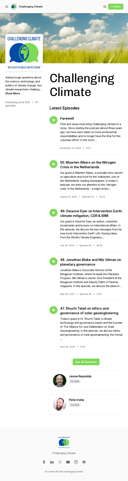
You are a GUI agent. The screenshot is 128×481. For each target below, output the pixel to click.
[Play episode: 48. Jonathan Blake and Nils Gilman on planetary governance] (54, 261)
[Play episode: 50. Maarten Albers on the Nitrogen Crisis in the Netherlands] (54, 164)
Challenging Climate (31, 6)
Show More (12, 93)
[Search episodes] (105, 7)
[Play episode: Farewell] (54, 120)
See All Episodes (86, 362)
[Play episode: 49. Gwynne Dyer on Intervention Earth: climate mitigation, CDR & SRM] (54, 213)
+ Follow (116, 6)
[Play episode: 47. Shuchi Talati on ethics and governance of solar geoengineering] (54, 310)
